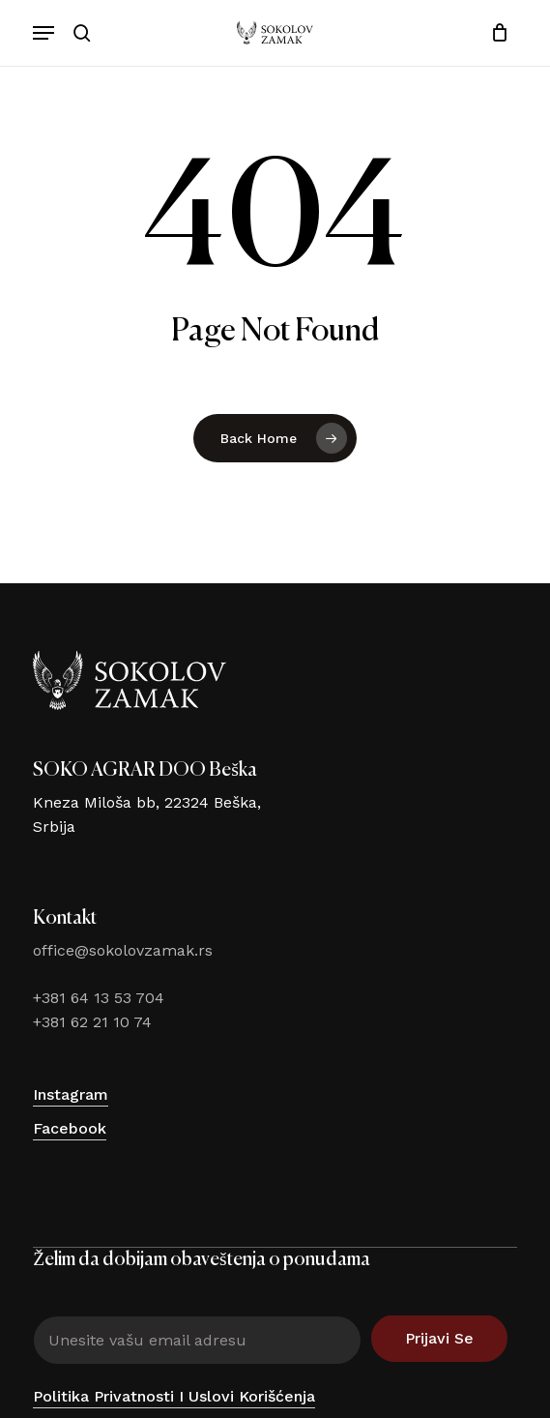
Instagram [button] (70, 1094)
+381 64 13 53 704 (98, 998)
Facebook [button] (69, 1128)
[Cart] (495, 33)
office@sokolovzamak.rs (123, 950)
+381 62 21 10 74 (92, 1022)
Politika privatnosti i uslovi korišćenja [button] (174, 1396)
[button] (43, 33)
